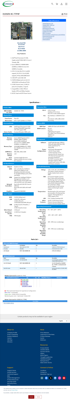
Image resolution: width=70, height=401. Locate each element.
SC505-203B (25, 281)
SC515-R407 (25, 284)
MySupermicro (44, 361)
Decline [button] (38, 396)
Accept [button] (31, 396)
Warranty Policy (12, 383)
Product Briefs (44, 348)
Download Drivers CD (48, 36)
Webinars (43, 340)
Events (42, 338)
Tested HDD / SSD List (48, 25)
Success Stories (45, 351)
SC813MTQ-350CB (27, 286)
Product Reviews (45, 336)
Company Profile (12, 332)
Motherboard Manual (48, 28)
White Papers (44, 355)
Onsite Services (11, 372)
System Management (13, 378)
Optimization (46, 39)
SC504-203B (25, 280)
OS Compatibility (47, 38)
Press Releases (44, 332)
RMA (8, 376)
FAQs (8, 385)
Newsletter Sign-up (46, 374)
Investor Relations (12, 336)
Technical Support (12, 374)
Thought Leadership (46, 357)
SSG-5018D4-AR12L (9, 303)
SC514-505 (25, 283)
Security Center (11, 381)
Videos (42, 353)
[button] (64, 14)
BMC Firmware (47, 33)
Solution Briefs (44, 350)
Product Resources (12, 379)
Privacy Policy (14, 390)
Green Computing (12, 334)
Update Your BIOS (47, 31)
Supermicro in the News (47, 334)
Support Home (11, 370)
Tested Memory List (48, 23)
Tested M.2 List (47, 26)
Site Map (9, 340)
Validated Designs (45, 359)
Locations (43, 370)
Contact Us (43, 372)
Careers (9, 338)
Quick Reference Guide (49, 30)
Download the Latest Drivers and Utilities (54, 34)
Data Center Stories (46, 362)
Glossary (9, 342)
